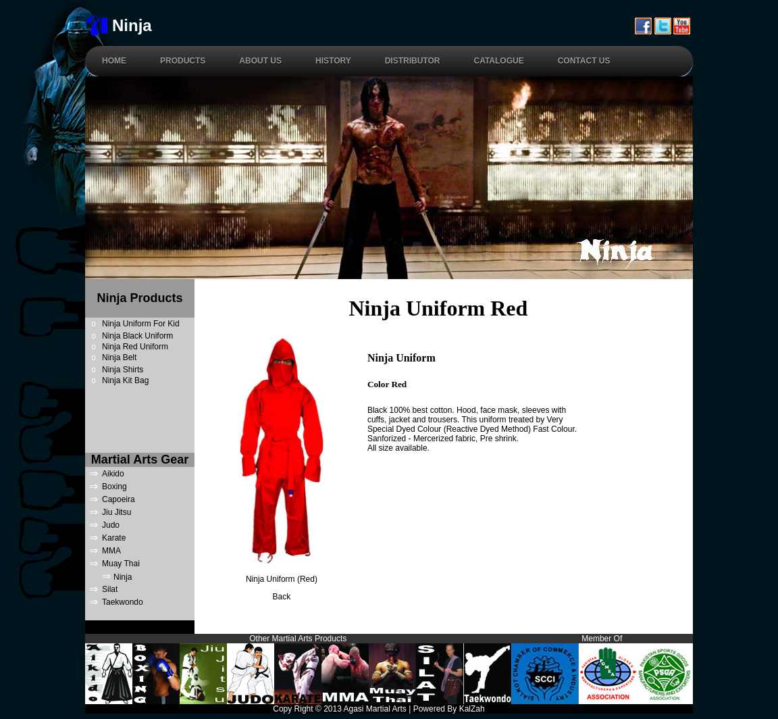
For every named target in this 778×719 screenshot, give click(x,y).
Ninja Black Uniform (137, 336)
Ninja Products (139, 298)
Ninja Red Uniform (135, 346)
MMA (111, 550)
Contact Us (584, 61)
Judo (111, 525)
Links (682, 709)
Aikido (113, 473)
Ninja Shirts (122, 369)
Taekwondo (122, 602)
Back (282, 596)
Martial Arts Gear (139, 459)
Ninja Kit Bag (125, 380)
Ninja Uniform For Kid (141, 323)
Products (182, 61)
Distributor (412, 61)
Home (114, 61)
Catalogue (498, 61)
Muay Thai (121, 563)
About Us (260, 61)
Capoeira (118, 499)
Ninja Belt (119, 357)
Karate (114, 538)
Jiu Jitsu (116, 512)
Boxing (114, 486)
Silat (110, 589)
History (333, 61)
